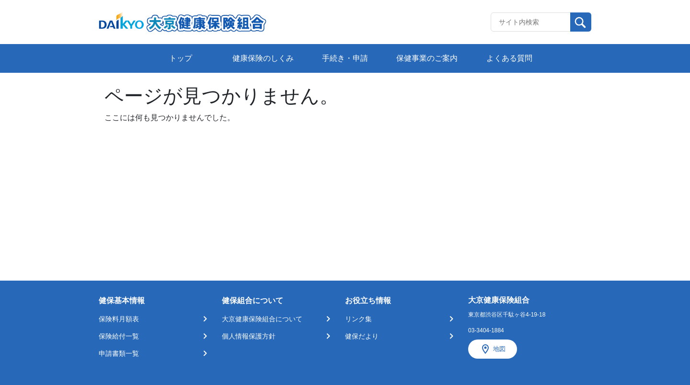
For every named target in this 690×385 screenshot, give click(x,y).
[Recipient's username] (531, 22)
